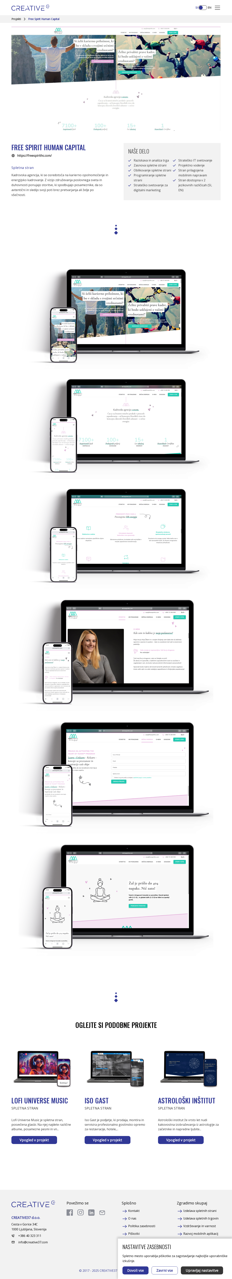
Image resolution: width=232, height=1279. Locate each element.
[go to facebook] (70, 1212)
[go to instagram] (80, 1212)
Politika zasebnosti (141, 1226)
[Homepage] (30, 7)
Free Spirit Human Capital (43, 19)
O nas (132, 1218)
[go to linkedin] (91, 1212)
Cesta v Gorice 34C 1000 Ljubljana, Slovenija (28, 1226)
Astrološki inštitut (186, 1100)
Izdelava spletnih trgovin (200, 1218)
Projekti (16, 19)
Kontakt (134, 1211)
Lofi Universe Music (39, 1100)
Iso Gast (97, 1100)
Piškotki (134, 1234)
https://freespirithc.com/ (34, 155)
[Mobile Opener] (217, 8)
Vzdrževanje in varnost (199, 1226)
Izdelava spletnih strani (199, 1211)
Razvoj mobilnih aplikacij (200, 1234)
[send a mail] (102, 1212)
